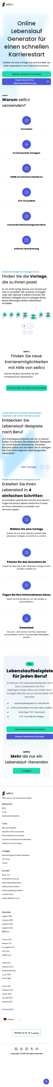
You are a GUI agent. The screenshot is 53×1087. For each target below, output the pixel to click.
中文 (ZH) (6, 951)
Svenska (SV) (7, 967)
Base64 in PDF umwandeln (13, 832)
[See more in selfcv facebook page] (21, 1049)
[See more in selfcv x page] (31, 1049)
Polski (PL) (6, 963)
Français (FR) (7, 920)
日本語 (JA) (6, 955)
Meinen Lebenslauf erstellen (26, 74)
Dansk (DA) (7, 994)
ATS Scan (6, 859)
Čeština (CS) (7, 990)
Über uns (6, 875)
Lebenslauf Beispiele (10, 816)
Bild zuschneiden (9, 828)
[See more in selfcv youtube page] (36, 1049)
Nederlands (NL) (9, 971)
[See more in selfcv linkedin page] (16, 1049)
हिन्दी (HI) (5, 932)
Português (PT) (8, 947)
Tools (4, 812)
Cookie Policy (7, 894)
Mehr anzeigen (29, 466)
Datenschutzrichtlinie (11, 887)
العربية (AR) (6, 974)
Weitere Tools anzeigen (12, 843)
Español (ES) (7, 928)
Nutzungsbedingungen (11, 883)
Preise (4, 863)
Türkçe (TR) (7, 940)
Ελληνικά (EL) (7, 1002)
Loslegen (26, 770)
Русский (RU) (7, 998)
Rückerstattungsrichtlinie (12, 890)
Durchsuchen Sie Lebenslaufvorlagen (26, 387)
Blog (4, 808)
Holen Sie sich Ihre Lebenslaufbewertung (31, 82)
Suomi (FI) (6, 986)
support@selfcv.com (11, 898)
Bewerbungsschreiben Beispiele (16, 855)
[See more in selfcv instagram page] (26, 1049)
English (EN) (7, 916)
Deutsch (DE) (7, 924)
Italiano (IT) (7, 943)
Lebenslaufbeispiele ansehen (30, 729)
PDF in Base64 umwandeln (13, 836)
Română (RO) (8, 1009)
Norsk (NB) (6, 978)
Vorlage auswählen (4, 313)
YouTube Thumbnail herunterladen (16, 839)
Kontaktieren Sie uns (10, 879)
